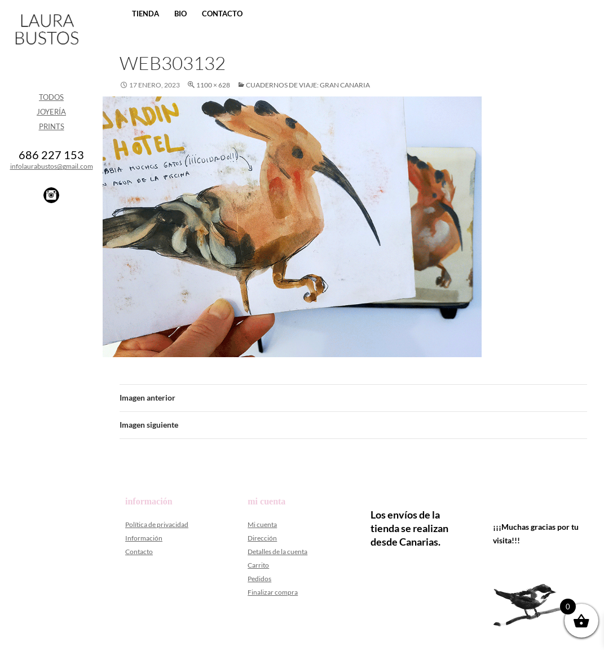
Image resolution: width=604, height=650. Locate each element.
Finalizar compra (273, 592)
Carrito (258, 565)
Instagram (51, 195)
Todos (51, 97)
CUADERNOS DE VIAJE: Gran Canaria (308, 85)
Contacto (222, 13)
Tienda (145, 13)
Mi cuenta (262, 524)
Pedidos (259, 578)
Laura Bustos (46, 49)
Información (143, 538)
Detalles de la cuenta (277, 551)
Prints (51, 126)
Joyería (51, 111)
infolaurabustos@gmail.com (51, 166)
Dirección (262, 538)
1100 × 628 (213, 85)
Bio (180, 13)
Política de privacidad (156, 524)
